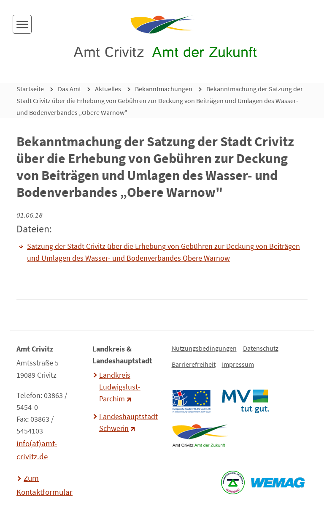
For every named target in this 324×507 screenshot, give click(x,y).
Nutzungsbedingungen (204, 348)
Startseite (30, 88)
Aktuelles (108, 88)
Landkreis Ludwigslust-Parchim (119, 387)
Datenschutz (260, 348)
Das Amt (69, 88)
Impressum (238, 364)
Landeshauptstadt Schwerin (127, 422)
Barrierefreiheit (194, 364)
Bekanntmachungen (163, 88)
